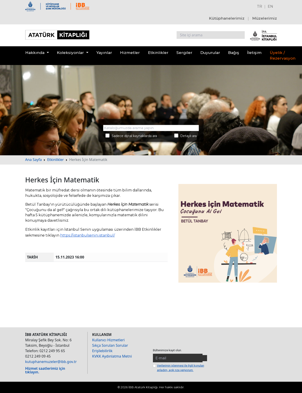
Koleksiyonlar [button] (70, 52)
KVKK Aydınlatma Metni (112, 356)
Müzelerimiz (264, 18)
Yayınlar (104, 52)
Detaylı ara (185, 135)
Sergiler (184, 52)
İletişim (254, 52)
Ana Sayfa (33, 159)
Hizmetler (130, 52)
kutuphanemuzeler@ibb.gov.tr (51, 361)
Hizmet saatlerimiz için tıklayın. (45, 370)
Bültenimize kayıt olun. (167, 350)
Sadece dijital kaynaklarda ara (131, 135)
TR (259, 6)
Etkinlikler (158, 52)
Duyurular (210, 52)
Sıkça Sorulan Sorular (110, 345)
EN (270, 6)
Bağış (233, 52)
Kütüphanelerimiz (226, 18)
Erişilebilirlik (102, 350)
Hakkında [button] (34, 52)
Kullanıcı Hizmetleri (108, 339)
